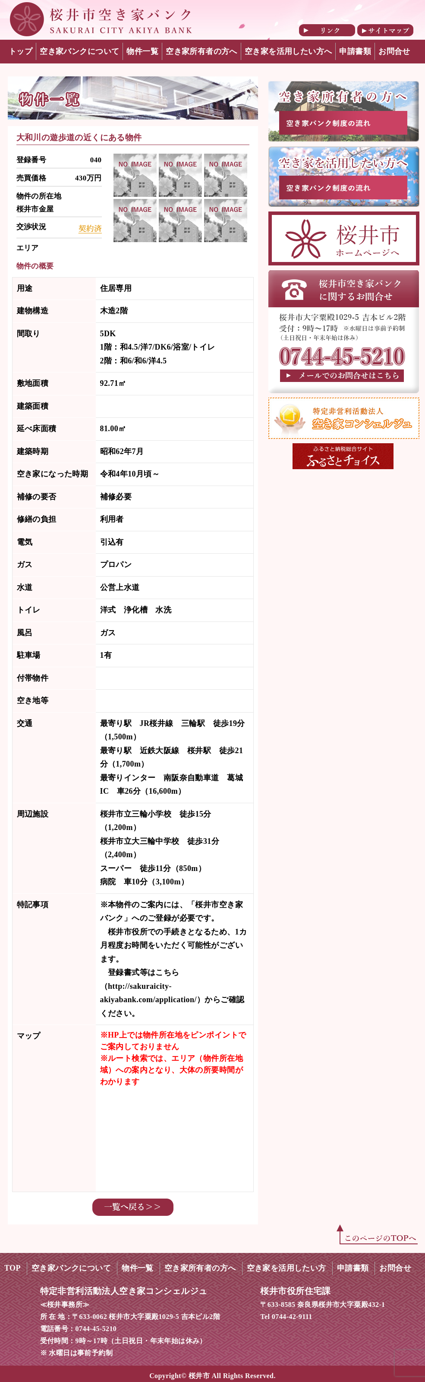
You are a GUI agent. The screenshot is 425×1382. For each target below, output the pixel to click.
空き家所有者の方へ (201, 51)
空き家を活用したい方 (286, 1268)
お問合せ (394, 51)
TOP (12, 1268)
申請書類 (355, 51)
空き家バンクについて (79, 51)
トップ (20, 51)
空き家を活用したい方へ (288, 51)
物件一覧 (142, 51)
